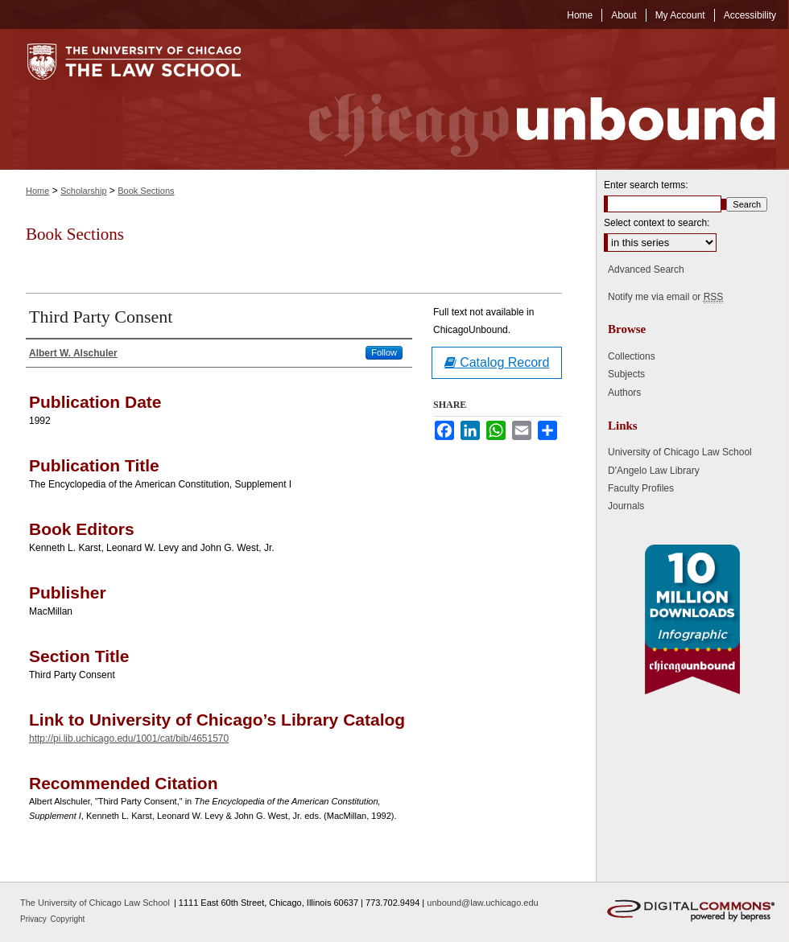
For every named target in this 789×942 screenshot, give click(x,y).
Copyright (68, 919)
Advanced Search (646, 269)
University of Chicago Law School (680, 452)
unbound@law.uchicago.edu (482, 902)
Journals (626, 506)
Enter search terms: (646, 185)
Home (37, 190)
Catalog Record (497, 362)
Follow (384, 352)
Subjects (626, 374)
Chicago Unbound (527, 99)
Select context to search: (656, 222)
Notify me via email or (665, 296)
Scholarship (83, 190)
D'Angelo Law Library (654, 470)
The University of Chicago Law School (95, 902)
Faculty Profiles (641, 488)
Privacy (34, 919)
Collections (631, 356)
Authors (624, 392)
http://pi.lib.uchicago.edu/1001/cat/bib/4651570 (129, 738)
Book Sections (146, 190)
